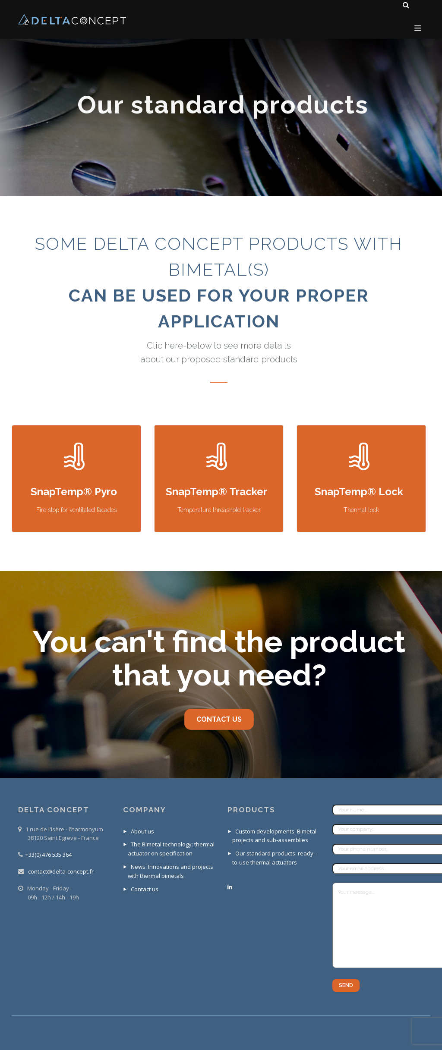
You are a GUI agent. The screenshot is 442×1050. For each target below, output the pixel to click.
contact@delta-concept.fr (61, 871)
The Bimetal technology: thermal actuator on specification (171, 848)
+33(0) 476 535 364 (48, 854)
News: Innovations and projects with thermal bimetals (170, 871)
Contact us (144, 889)
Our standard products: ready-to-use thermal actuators (273, 857)
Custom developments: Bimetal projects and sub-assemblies (274, 835)
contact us (219, 719)
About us (142, 831)
